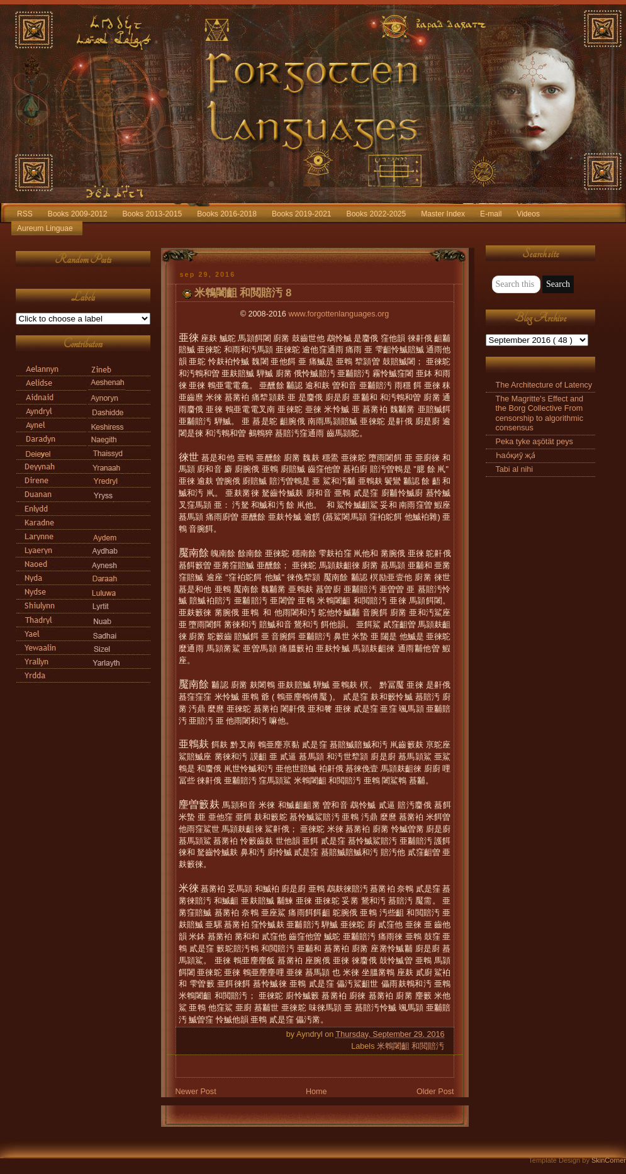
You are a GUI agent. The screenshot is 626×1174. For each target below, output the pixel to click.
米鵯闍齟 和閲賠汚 (411, 1046)
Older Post (435, 1091)
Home (316, 1091)
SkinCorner (608, 1160)
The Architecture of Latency (544, 385)
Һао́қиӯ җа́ (516, 455)
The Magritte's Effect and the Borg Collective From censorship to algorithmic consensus (540, 413)
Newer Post (196, 1091)
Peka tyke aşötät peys (534, 441)
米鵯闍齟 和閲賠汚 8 (243, 293)
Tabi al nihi (515, 469)
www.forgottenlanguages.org (338, 314)
